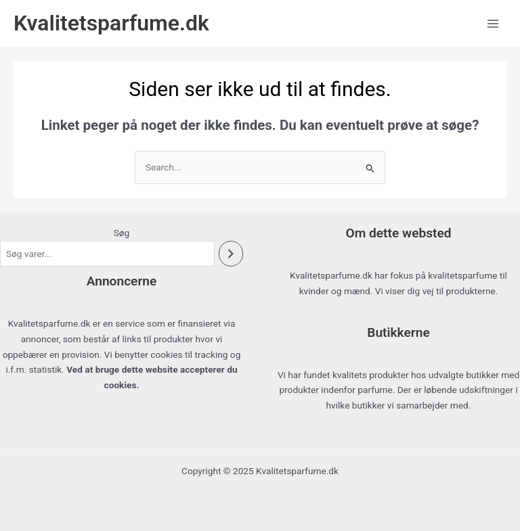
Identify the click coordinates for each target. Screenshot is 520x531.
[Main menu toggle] (493, 23)
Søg (122, 232)
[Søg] (231, 254)
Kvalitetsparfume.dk (111, 23)
